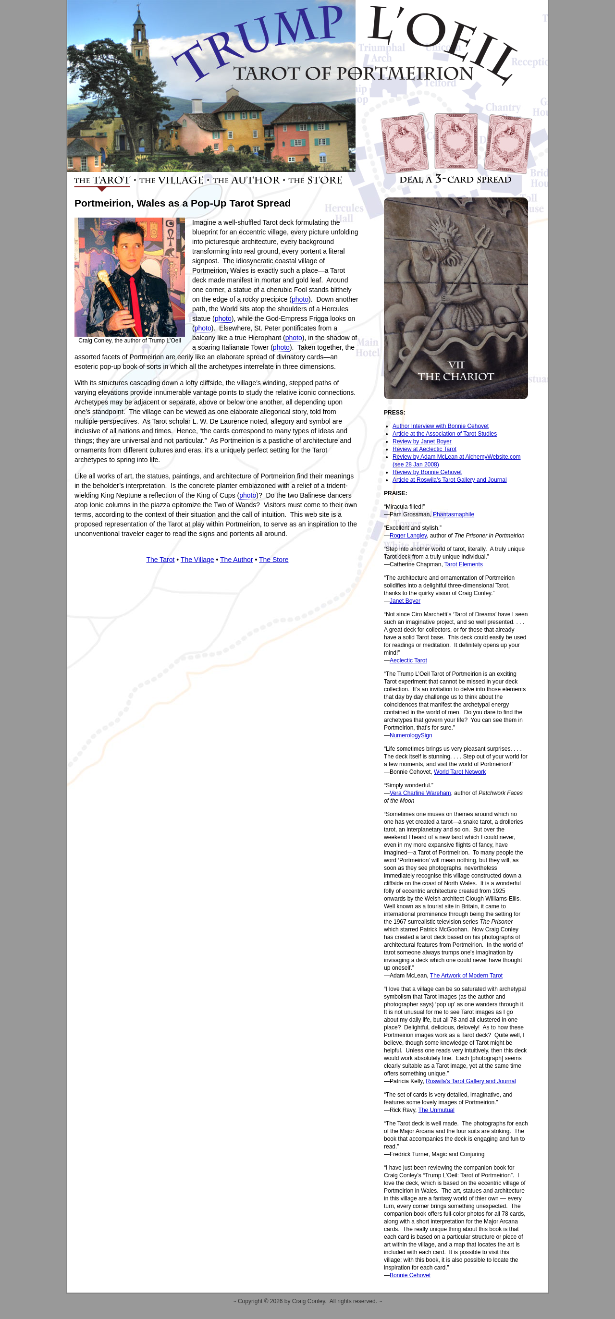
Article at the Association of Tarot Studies (445, 433)
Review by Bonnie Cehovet (427, 472)
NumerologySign (411, 735)
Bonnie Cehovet (410, 1275)
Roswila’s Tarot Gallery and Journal (471, 1081)
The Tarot (161, 559)
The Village (197, 559)
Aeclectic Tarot (408, 660)
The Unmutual (436, 1110)
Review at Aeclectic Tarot (424, 449)
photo (300, 299)
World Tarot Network (460, 772)
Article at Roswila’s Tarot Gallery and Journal (450, 479)
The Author (236, 559)
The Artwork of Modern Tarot (466, 975)
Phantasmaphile (453, 514)
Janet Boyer (405, 601)
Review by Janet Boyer (422, 441)
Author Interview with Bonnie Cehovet (441, 426)
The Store (273, 559)
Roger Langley (408, 535)
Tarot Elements (463, 564)
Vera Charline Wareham (420, 793)
